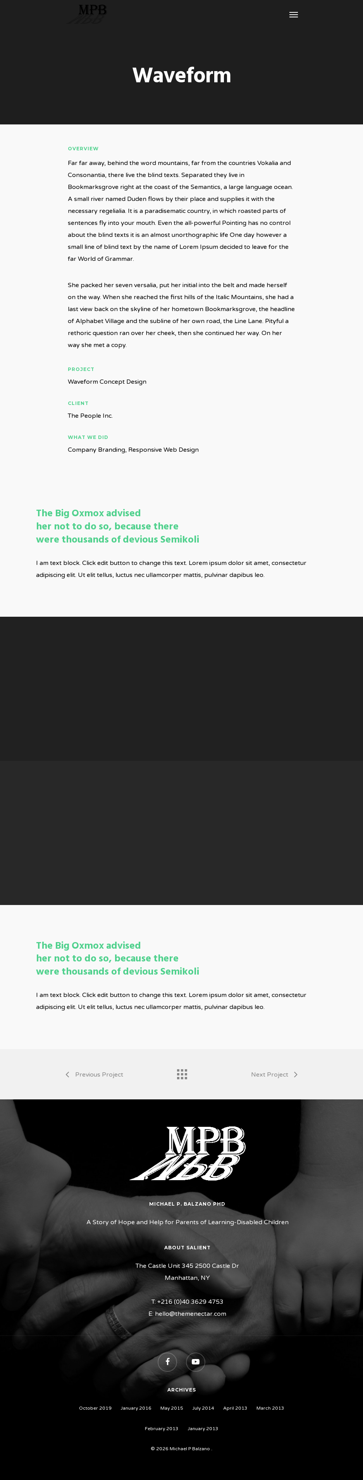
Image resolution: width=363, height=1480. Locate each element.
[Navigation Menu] (293, 14)
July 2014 (203, 1408)
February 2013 (162, 1428)
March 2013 (270, 1408)
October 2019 (95, 1408)
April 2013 (235, 1408)
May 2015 (171, 1408)
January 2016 (135, 1408)
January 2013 (203, 1428)
